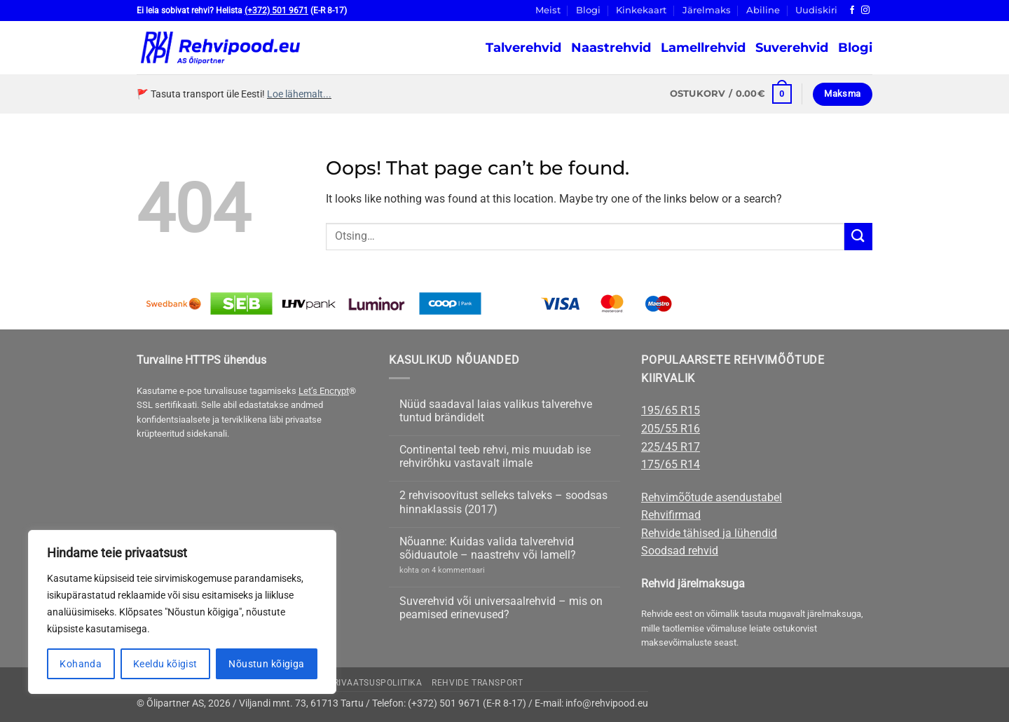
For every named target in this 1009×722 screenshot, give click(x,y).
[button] (731, 94)
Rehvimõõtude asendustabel (711, 497)
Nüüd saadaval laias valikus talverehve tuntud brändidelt (495, 410)
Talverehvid (523, 47)
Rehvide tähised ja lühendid (709, 533)
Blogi (588, 10)
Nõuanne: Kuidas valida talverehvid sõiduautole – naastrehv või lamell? (487, 548)
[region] (182, 612)
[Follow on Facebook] (852, 10)
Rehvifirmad (671, 515)
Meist (548, 10)
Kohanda (81, 663)
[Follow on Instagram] (865, 10)
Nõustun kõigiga (266, 663)
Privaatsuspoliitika (375, 683)
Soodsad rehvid (679, 550)
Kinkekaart (641, 10)
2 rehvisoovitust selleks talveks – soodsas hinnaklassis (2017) (503, 502)
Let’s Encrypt (323, 391)
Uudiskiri (816, 10)
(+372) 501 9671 (276, 10)
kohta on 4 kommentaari (442, 570)
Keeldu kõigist (165, 663)
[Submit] (858, 236)
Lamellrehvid (703, 47)
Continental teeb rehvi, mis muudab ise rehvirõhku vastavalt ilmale (495, 456)
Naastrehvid (611, 47)
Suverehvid (791, 47)
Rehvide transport (477, 683)
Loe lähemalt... (299, 94)
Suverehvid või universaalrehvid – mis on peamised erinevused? (501, 607)
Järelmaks (706, 10)
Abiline (763, 10)
